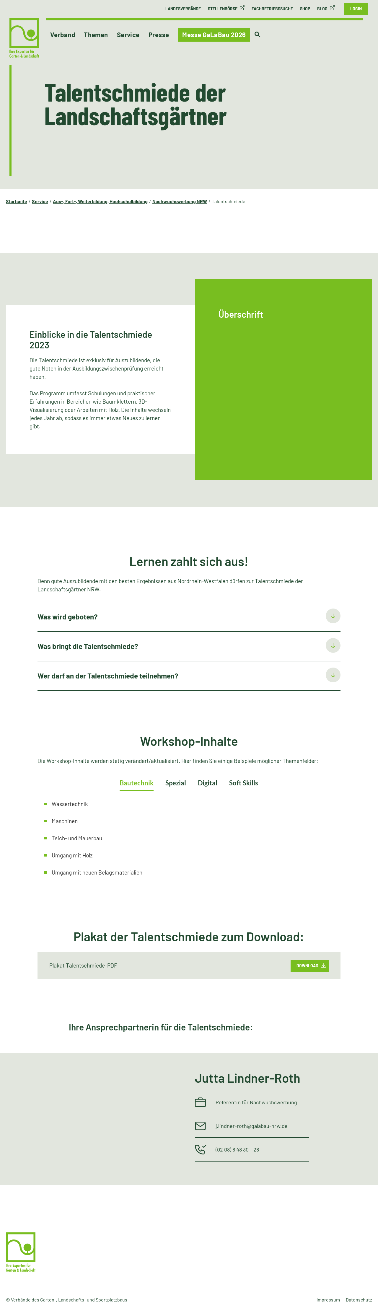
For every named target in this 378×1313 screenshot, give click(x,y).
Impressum (328, 1299)
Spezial (175, 783)
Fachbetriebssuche (272, 8)
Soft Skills (243, 783)
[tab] (189, 617)
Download (307, 965)
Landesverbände (183, 8)
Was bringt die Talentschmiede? (88, 646)
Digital (207, 783)
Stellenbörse (222, 8)
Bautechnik (137, 783)
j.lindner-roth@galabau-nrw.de (252, 1126)
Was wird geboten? (68, 616)
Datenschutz (359, 1299)
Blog (322, 8)
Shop (305, 8)
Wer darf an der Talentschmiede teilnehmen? (108, 675)
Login (356, 8)
